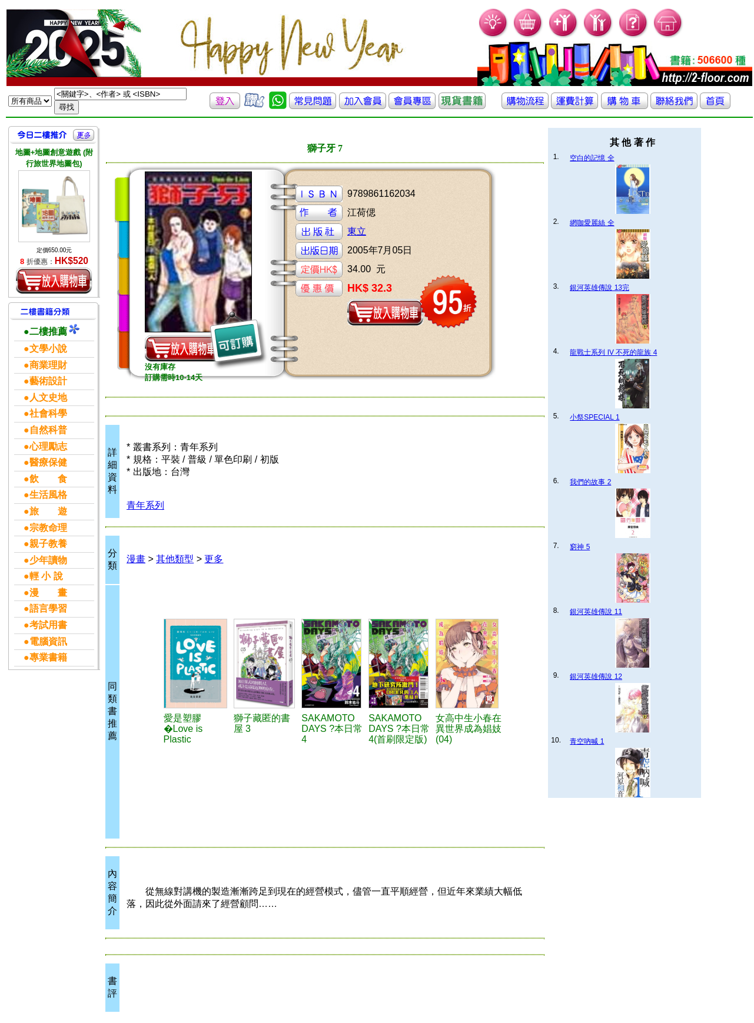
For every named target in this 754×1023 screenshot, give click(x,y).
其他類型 (175, 559)
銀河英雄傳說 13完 (599, 287)
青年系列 (145, 505)
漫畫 (136, 559)
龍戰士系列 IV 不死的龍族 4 (613, 352)
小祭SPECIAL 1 (594, 417)
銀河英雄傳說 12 (596, 676)
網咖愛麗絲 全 (592, 223)
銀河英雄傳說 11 (596, 612)
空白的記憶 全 (592, 158)
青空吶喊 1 (587, 741)
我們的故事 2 (590, 482)
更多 (213, 559)
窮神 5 (580, 547)
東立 (356, 231)
